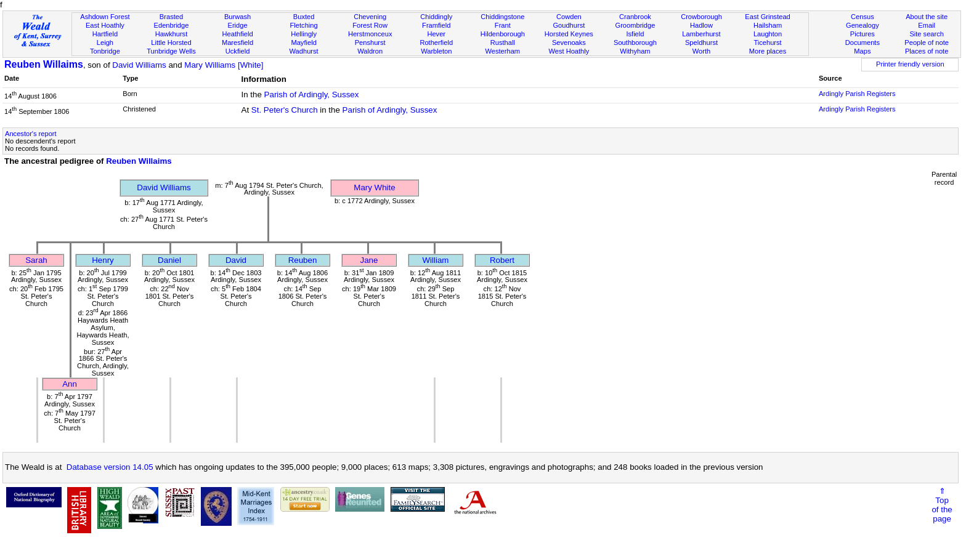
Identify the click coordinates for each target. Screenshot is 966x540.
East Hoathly (105, 25)
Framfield (436, 25)
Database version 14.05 (110, 467)
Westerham (503, 51)
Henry (103, 260)
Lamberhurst (701, 34)
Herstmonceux (370, 34)
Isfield (635, 34)
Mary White (374, 187)
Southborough (635, 42)
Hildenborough (503, 34)
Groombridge (635, 25)
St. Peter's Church (284, 110)
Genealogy (862, 25)
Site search (926, 34)
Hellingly (304, 34)
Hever (436, 34)
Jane (369, 260)
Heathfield (237, 34)
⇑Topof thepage (942, 504)
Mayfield (303, 42)
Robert (502, 260)
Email (926, 25)
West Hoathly (568, 51)
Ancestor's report (31, 133)
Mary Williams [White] (223, 65)
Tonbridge (105, 51)
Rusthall (502, 42)
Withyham (635, 51)
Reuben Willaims (43, 64)
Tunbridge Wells (171, 51)
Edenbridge (171, 25)
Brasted (171, 16)
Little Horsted (171, 42)
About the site (927, 16)
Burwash (237, 16)
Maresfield (237, 42)
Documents (862, 42)
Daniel (169, 260)
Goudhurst (569, 25)
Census (862, 16)
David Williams (139, 65)
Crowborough (701, 16)
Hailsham (767, 25)
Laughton (767, 34)
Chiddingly (436, 16)
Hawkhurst (171, 34)
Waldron (370, 51)
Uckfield (237, 51)
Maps (862, 51)
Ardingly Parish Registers (857, 93)
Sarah (36, 260)
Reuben (302, 260)
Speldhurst (701, 42)
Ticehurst (767, 42)
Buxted (304, 16)
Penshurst (370, 42)
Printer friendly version (910, 64)
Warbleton (436, 51)
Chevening (370, 16)
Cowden (569, 16)
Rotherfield (436, 42)
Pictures (862, 34)
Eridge (238, 25)
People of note (926, 42)
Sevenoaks (569, 42)
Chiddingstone (502, 16)
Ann (69, 384)
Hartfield (105, 34)
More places (768, 51)
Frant (503, 25)
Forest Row (370, 25)
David (235, 260)
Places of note (926, 51)
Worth (701, 51)
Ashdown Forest (104, 16)
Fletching (304, 25)
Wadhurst (304, 51)
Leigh (105, 42)
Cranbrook (635, 16)
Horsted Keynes (569, 34)
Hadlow (701, 25)
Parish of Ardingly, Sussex (311, 94)
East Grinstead (767, 16)
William (436, 260)
